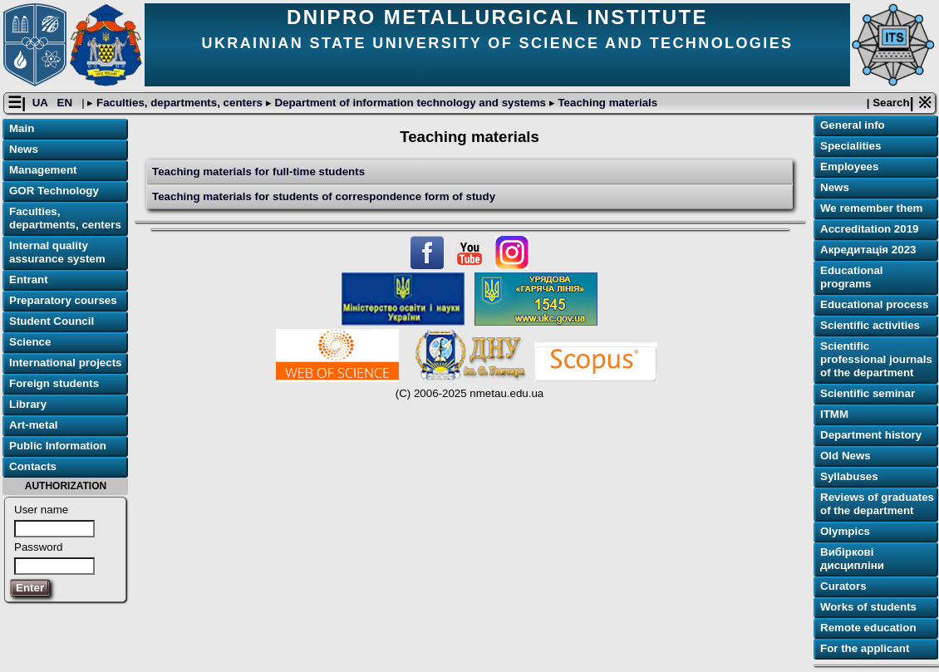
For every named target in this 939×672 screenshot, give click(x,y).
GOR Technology (54, 190)
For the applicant (864, 648)
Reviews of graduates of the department (877, 504)
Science (30, 342)
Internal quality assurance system (57, 252)
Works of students (868, 607)
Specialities (850, 146)
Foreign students (54, 383)
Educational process (874, 304)
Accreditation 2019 (869, 229)
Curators (843, 586)
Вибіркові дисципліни (852, 558)
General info (852, 125)
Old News (845, 455)
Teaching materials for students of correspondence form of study (323, 196)
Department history (871, 435)
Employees (849, 166)
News (23, 149)
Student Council (51, 321)
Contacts (33, 466)
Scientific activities (870, 325)
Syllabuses (849, 476)
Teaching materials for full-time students (258, 171)
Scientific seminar (867, 393)
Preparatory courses (63, 300)
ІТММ (834, 414)
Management (42, 170)
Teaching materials (606, 102)
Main (21, 128)
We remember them (871, 208)
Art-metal (33, 425)
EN (66, 102)
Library (28, 404)
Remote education (868, 627)
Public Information (57, 445)
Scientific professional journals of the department (876, 359)
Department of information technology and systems (410, 102)
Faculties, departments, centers (179, 102)
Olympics (845, 531)
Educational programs (851, 277)
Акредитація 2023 (868, 249)
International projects (65, 362)
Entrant (28, 279)
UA (41, 102)
